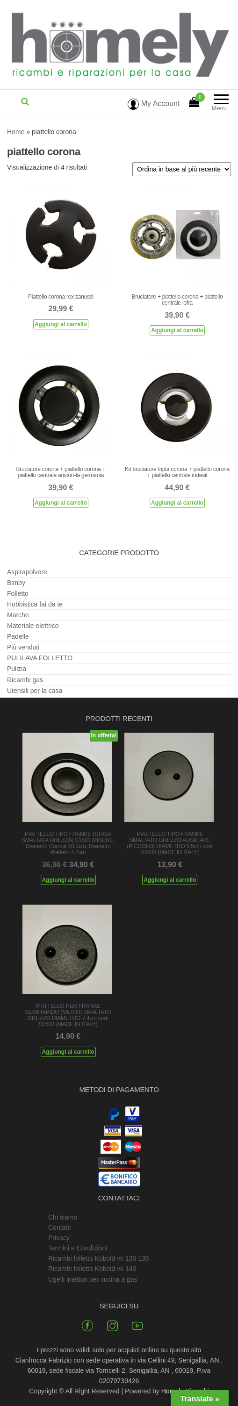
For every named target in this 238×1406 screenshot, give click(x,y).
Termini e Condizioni (77, 1248)
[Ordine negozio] (181, 169)
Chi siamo (62, 1217)
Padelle (18, 636)
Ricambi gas (25, 680)
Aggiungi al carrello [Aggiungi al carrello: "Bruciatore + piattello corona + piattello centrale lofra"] (177, 330)
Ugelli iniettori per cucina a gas (92, 1279)
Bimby (16, 582)
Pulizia (16, 668)
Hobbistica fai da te (35, 604)
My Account (154, 103)
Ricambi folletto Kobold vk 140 (92, 1268)
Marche (18, 615)
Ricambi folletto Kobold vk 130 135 (98, 1258)
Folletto (18, 593)
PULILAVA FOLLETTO (39, 658)
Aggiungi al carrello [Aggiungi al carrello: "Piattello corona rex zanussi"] (61, 324)
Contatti (59, 1227)
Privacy (59, 1238)
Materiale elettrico (33, 625)
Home (15, 132)
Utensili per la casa (34, 690)
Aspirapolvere (27, 572)
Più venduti (23, 647)
